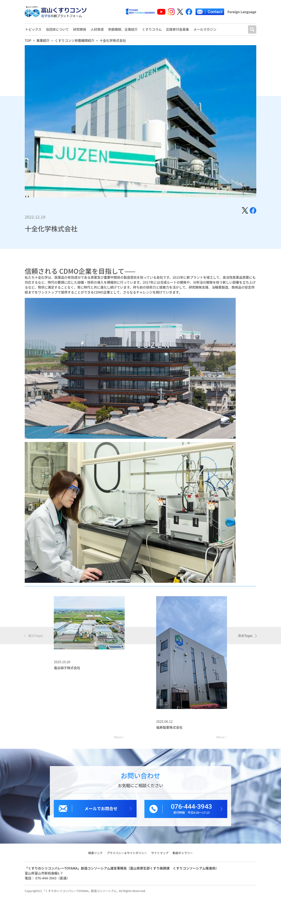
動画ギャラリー (183, 854)
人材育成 (97, 30)
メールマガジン (206, 30)
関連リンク (95, 854)
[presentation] (34, 637)
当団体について (57, 30)
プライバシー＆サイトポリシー (127, 854)
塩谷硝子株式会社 (67, 669)
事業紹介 (43, 41)
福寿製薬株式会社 (169, 728)
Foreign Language (241, 11)
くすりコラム (153, 30)
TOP (28, 41)
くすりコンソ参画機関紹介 (74, 41)
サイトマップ (160, 854)
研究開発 (80, 30)
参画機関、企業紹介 (123, 30)
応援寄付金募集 (178, 30)
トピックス (33, 30)
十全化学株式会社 (113, 41)
